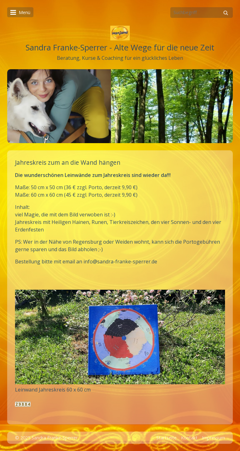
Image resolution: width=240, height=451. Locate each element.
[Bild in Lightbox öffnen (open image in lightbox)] (120, 337)
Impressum (213, 438)
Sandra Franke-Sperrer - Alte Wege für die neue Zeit (120, 47)
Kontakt (189, 438)
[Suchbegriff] (201, 12)
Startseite (166, 438)
